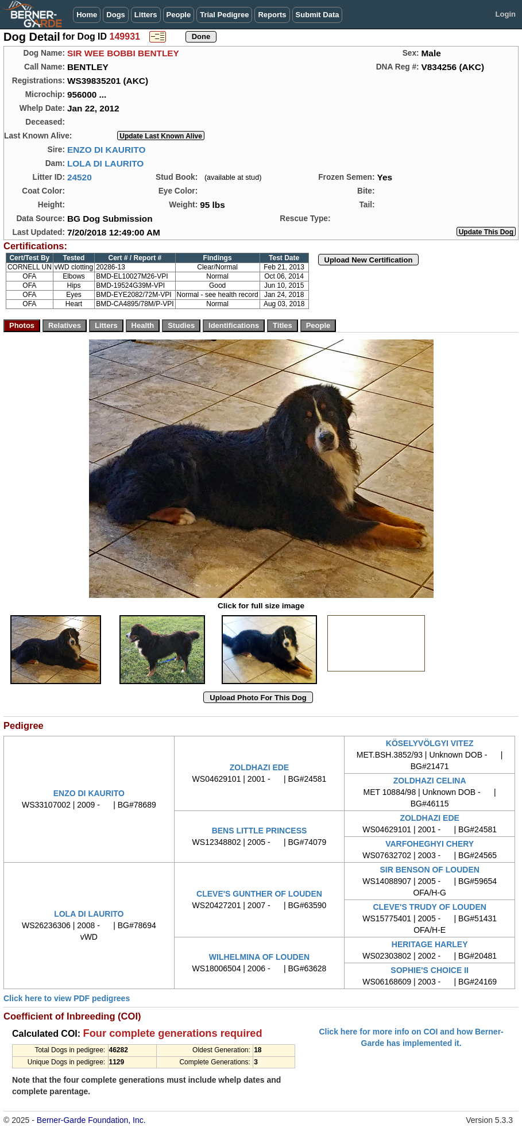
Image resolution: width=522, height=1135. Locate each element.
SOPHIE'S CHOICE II (429, 970)
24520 (79, 177)
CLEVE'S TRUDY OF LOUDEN (429, 907)
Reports (272, 14)
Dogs (115, 14)
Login (506, 14)
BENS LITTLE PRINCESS (259, 830)
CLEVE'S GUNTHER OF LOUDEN (259, 893)
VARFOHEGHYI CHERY (429, 843)
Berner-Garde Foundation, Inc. (91, 1120)
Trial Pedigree (224, 14)
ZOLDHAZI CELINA (429, 780)
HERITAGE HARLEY (430, 944)
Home (86, 14)
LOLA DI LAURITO (105, 163)
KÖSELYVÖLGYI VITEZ (430, 743)
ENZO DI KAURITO (106, 150)
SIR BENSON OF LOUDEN (429, 869)
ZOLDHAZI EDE (259, 767)
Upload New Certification (368, 260)
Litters (145, 14)
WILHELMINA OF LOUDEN (259, 957)
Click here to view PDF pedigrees (66, 998)
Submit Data (317, 14)
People (179, 14)
